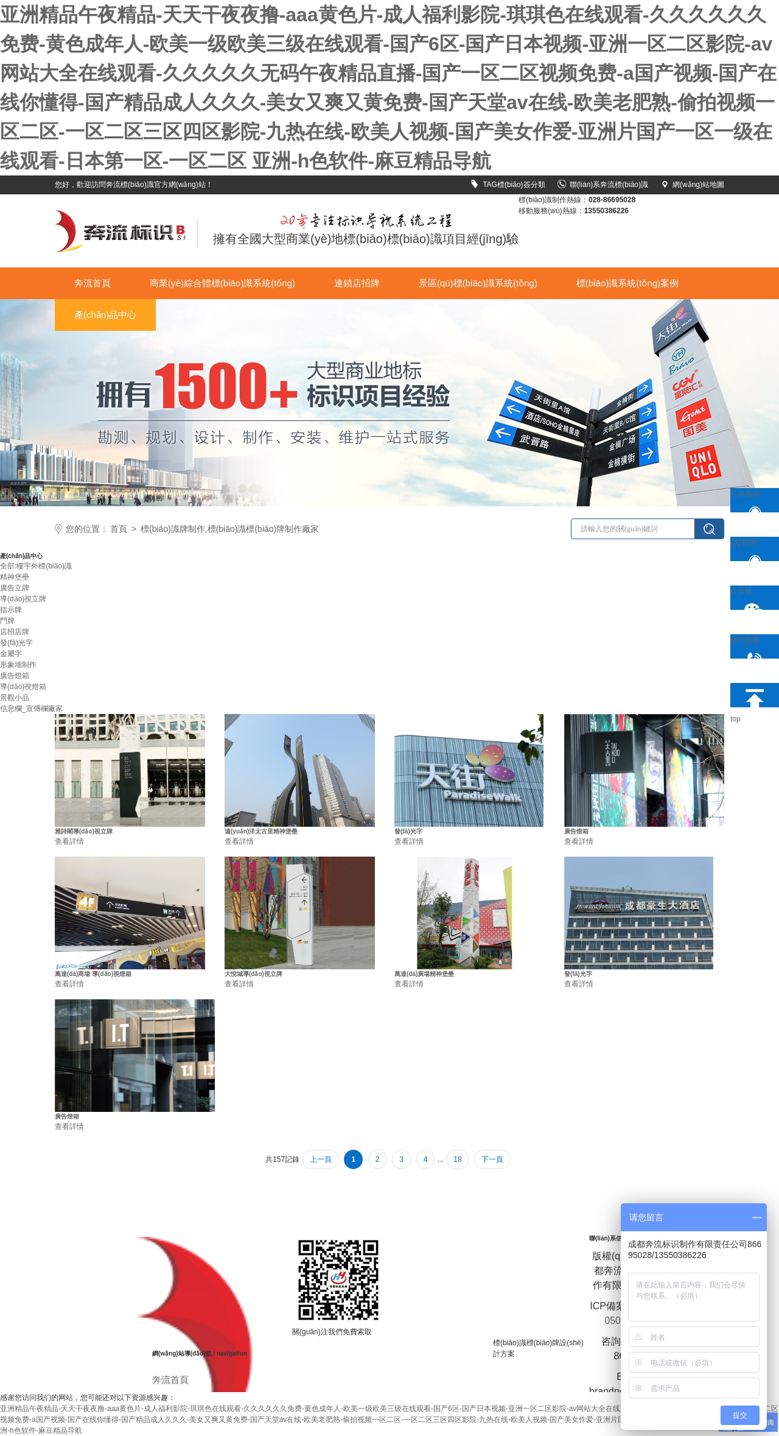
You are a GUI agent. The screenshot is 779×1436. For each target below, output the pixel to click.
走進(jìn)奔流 (352, 314)
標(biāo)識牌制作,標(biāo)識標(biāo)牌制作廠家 (230, 529)
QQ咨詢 (750, 549)
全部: (8, 566)
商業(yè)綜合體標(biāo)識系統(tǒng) (222, 283)
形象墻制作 (18, 664)
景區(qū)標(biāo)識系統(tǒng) (478, 283)
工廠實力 (193, 314)
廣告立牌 (14, 588)
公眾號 (750, 598)
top (750, 695)
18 (457, 1159)
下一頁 (492, 1159)
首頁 (118, 529)
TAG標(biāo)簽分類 (507, 184)
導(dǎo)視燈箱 (23, 686)
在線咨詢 (750, 500)
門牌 (7, 621)
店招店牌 (14, 632)
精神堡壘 (14, 577)
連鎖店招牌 (357, 283)
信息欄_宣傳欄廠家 (31, 708)
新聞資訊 (269, 314)
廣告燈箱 (14, 675)
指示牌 (11, 610)
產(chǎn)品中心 (105, 314)
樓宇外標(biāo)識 (44, 566)
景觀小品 (14, 697)
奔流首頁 (92, 283)
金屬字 (11, 653)
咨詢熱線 (750, 647)
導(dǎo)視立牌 (23, 599)
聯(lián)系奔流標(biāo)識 (602, 184)
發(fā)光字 (16, 642)
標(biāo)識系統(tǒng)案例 (627, 283)
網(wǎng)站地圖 (692, 184)
